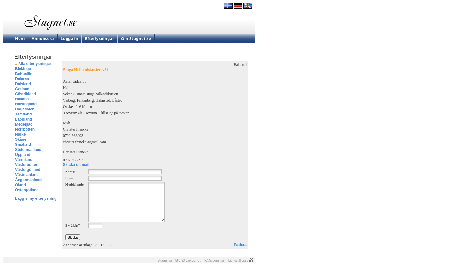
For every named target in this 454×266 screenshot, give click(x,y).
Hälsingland (26, 104)
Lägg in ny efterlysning (35, 198)
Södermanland (28, 149)
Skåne (20, 139)
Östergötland (27, 190)
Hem (20, 38)
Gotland (22, 89)
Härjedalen (24, 109)
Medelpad (23, 124)
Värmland (23, 159)
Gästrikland (25, 94)
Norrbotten (25, 129)
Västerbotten (26, 165)
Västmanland (27, 175)
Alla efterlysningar (34, 64)
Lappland (23, 119)
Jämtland (23, 114)
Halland (22, 99)
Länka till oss (237, 260)
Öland (20, 185)
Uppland (22, 154)
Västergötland (27, 170)
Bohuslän (23, 74)
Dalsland (23, 84)
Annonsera (43, 38)
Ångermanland (28, 180)
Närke (20, 134)
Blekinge (23, 69)
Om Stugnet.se (136, 38)
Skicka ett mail (76, 165)
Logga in (69, 38)
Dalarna (22, 79)
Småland (23, 144)
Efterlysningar (99, 38)
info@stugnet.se (213, 260)
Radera (240, 245)
